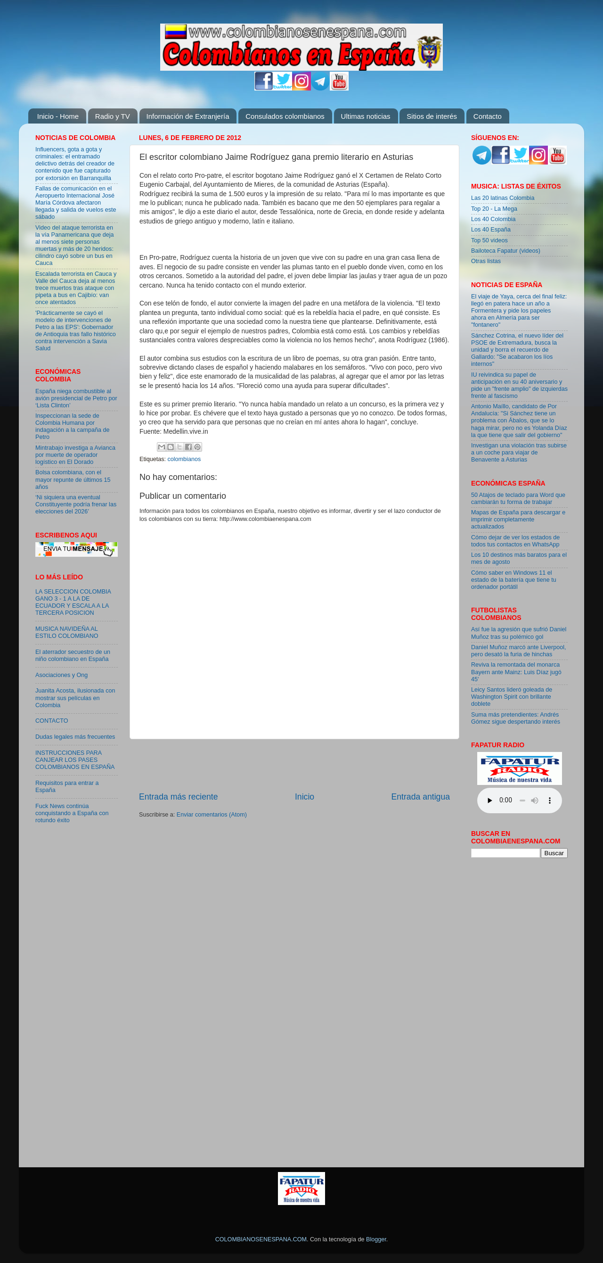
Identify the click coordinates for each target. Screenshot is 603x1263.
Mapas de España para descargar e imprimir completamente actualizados (518, 519)
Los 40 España (491, 229)
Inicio (304, 796)
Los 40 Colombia (493, 219)
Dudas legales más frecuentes (75, 737)
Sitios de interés (432, 116)
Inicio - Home (58, 116)
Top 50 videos (489, 240)
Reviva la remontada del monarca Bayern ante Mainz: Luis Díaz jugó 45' (516, 671)
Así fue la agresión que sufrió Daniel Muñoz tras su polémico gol (518, 633)
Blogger (376, 1239)
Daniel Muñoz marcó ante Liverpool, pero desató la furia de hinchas (518, 651)
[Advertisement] (294, 765)
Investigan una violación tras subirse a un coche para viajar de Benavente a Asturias (519, 452)
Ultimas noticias (366, 116)
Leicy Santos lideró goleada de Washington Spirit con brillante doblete (511, 696)
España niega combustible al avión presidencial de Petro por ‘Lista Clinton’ (76, 398)
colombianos (184, 459)
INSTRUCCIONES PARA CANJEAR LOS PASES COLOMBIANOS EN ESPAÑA (74, 760)
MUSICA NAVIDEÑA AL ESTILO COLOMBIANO (66, 632)
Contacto (487, 116)
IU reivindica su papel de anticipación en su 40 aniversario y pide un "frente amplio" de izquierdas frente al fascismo (519, 385)
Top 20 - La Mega (494, 209)
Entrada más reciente (178, 796)
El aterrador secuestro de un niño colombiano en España (72, 655)
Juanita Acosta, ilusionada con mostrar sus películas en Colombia (75, 697)
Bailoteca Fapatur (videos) (505, 251)
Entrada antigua (420, 796)
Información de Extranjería (188, 116)
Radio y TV (112, 116)
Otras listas (486, 261)
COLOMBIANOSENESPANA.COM (261, 1239)
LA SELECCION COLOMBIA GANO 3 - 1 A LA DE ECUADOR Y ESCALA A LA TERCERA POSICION (73, 602)
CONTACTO (51, 721)
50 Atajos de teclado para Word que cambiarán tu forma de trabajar (518, 498)
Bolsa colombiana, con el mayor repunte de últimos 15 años (73, 479)
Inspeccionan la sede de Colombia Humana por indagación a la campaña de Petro (72, 426)
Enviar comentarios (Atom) (212, 814)
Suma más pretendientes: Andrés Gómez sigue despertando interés (515, 718)
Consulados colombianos (285, 116)
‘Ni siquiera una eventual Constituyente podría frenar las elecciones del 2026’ (75, 504)
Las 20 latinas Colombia (502, 198)
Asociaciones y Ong (61, 675)
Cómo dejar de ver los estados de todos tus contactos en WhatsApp (515, 541)
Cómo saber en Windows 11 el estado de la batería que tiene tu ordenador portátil (513, 580)
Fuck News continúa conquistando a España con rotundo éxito (71, 813)
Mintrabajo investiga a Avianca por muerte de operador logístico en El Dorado (75, 455)
